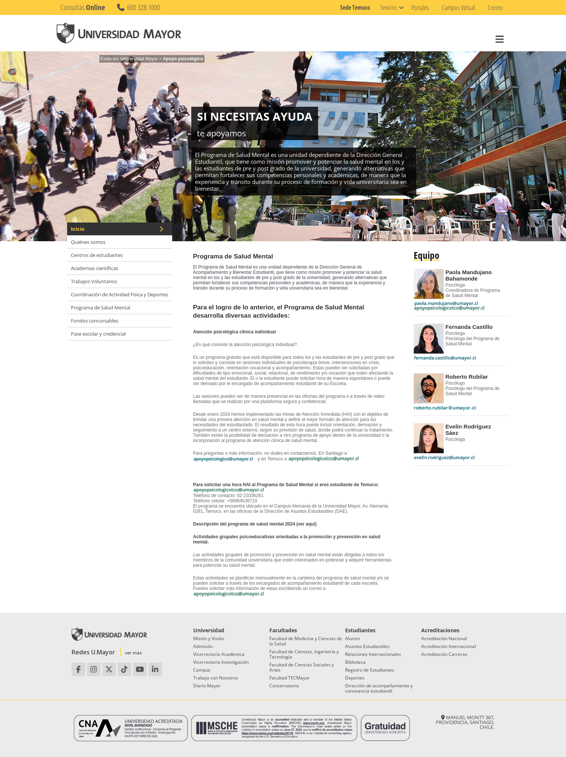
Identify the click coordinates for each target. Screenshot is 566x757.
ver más (133, 652)
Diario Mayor (207, 685)
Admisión (203, 646)
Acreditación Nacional (444, 638)
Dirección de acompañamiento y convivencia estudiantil (379, 688)
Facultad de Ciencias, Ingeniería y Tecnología (304, 654)
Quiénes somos (88, 242)
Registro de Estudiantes (369, 670)
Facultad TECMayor (289, 678)
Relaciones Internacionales (373, 654)
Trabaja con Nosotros (215, 678)
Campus (201, 670)
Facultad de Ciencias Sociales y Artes (301, 667)
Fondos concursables (94, 320)
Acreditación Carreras (444, 654)
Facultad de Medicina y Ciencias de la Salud (305, 641)
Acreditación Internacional (448, 646)
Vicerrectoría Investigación (221, 662)
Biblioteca (355, 662)
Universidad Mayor (139, 58)
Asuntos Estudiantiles (367, 646)
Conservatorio (284, 685)
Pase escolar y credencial (98, 333)
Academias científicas (94, 268)
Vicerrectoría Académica (219, 654)
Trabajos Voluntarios (94, 281)
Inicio (118, 228)
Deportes (355, 678)
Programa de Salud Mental (100, 307)
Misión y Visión (208, 638)
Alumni (352, 638)
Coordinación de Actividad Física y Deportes (119, 294)
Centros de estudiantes (97, 255)
